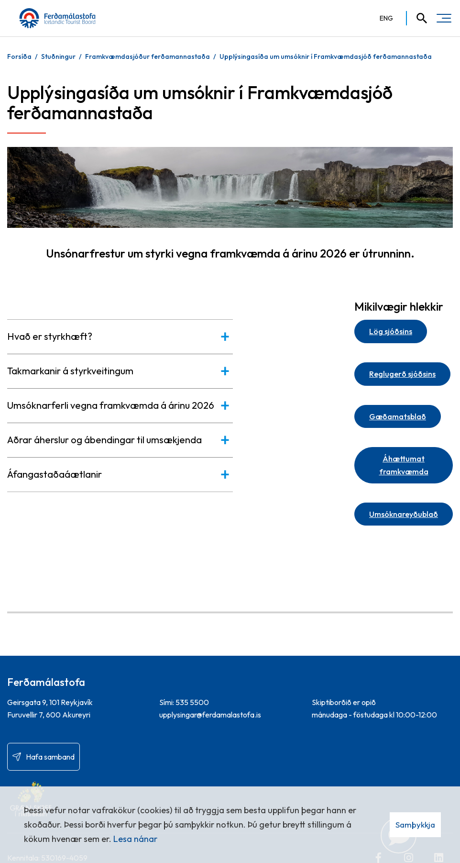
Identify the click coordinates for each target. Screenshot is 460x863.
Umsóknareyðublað (403, 514)
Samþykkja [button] (415, 824)
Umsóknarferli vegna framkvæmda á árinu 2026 (110, 405)
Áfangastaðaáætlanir (54, 474)
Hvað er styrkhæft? (49, 336)
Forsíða (19, 56)
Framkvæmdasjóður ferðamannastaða (147, 56)
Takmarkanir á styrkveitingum (70, 371)
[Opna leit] (417, 18)
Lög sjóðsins (390, 331)
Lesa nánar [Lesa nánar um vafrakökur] (135, 838)
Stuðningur (58, 56)
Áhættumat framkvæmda (403, 465)
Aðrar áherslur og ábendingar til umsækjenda (104, 440)
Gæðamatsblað (397, 416)
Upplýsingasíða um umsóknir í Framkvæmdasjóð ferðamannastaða (325, 56)
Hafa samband (50, 757)
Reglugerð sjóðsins (402, 374)
